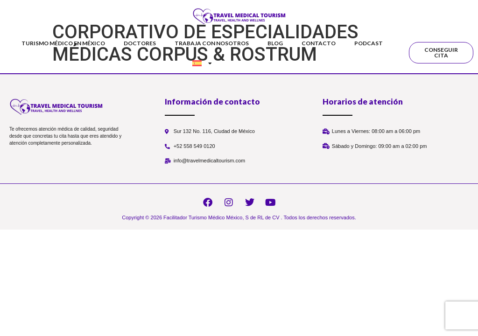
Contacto (319, 43)
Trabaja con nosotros (212, 43)
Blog (275, 43)
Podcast (368, 43)
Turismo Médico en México (63, 43)
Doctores (140, 43)
